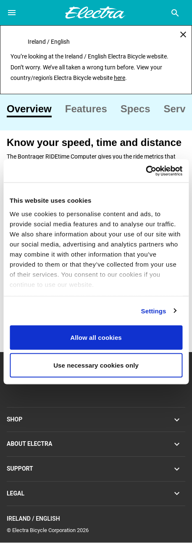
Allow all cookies (96, 337)
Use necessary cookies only (96, 364)
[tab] (32, 109)
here (119, 77)
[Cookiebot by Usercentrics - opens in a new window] (145, 170)
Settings (153, 310)
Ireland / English (96, 519)
